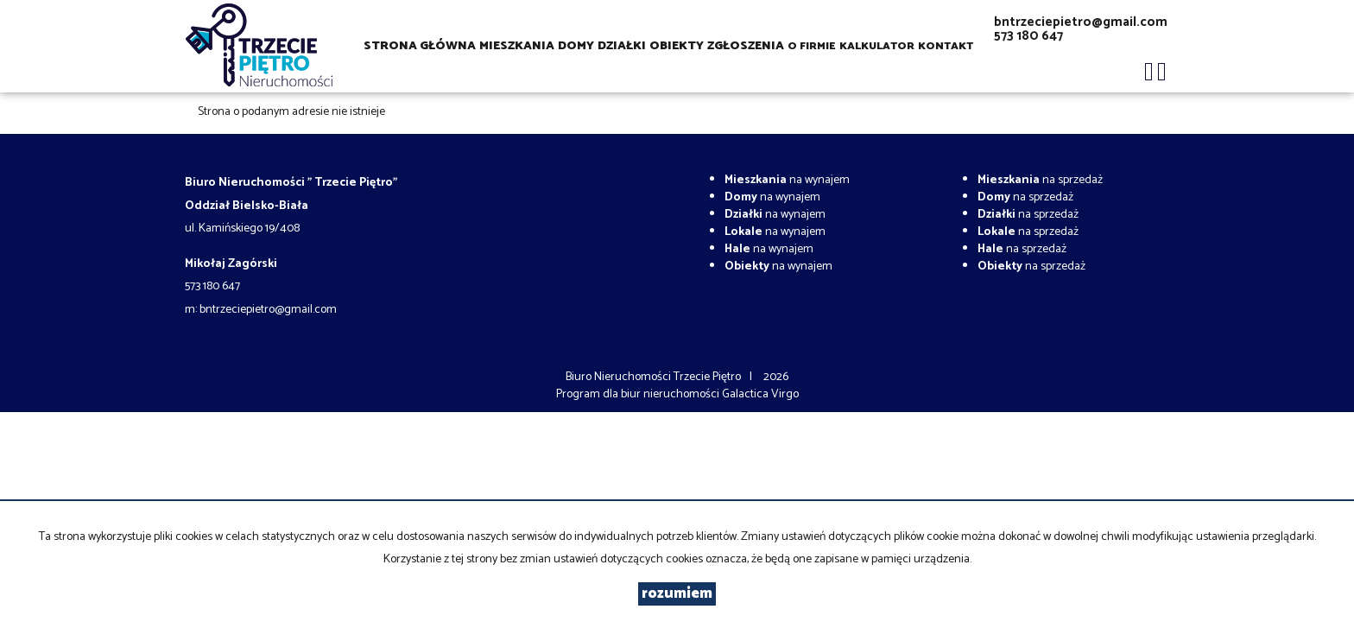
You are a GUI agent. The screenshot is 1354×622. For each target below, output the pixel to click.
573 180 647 (1028, 36)
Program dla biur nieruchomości (639, 394)
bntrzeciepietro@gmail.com (1080, 22)
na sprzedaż (1040, 180)
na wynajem (787, 180)
